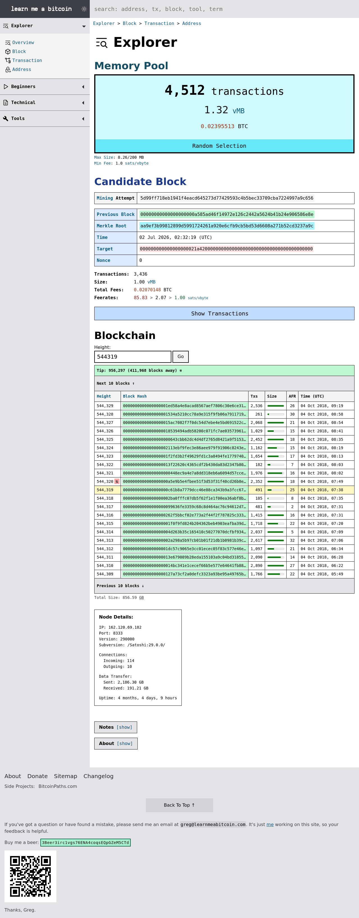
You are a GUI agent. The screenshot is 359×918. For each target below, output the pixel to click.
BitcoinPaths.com (57, 786)
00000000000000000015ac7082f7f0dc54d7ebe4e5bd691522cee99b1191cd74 (198, 422)
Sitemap (65, 776)
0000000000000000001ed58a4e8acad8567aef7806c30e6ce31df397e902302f (198, 405)
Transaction (159, 23)
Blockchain (125, 335)
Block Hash (135, 396)
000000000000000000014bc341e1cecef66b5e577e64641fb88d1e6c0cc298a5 (198, 565)
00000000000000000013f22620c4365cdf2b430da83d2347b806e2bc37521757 (198, 464)
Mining (105, 198)
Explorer (104, 23)
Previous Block (116, 214)
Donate (37, 776)
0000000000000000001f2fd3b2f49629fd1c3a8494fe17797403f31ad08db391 (198, 456)
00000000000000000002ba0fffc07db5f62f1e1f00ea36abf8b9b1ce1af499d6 (198, 498)
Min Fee (102, 163)
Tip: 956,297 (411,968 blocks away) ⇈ (139, 370)
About (12, 776)
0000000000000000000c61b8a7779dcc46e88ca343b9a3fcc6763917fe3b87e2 (198, 490)
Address (191, 23)
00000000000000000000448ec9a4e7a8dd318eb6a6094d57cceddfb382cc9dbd (198, 473)
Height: (102, 347)
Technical (23, 102)
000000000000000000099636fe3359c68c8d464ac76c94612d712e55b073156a (198, 506)
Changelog (99, 776)
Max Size (103, 157)
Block (129, 23)
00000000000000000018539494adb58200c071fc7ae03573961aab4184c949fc (198, 431)
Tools (18, 118)
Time (102, 237)
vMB (239, 111)
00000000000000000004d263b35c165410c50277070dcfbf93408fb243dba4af (198, 532)
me (269, 824)
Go (181, 356)
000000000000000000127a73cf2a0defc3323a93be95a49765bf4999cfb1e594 (198, 574)
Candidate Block (140, 181)
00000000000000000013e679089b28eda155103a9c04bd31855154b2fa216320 (198, 557)
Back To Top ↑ (179, 805)
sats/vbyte (137, 163)
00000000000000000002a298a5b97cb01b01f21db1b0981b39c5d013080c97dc (198, 540)
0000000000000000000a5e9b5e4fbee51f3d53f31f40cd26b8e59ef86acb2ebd (198, 481)
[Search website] (224, 9)
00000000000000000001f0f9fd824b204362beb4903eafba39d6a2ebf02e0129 (198, 523)
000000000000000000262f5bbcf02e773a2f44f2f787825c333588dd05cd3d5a (198, 515)
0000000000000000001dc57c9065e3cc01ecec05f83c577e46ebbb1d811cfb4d (198, 548)
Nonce (103, 260)
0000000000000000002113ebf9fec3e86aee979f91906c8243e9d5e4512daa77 (198, 448)
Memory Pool (131, 65)
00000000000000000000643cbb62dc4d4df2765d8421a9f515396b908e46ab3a (198, 439)
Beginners (23, 86)
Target (105, 249)
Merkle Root (111, 226)
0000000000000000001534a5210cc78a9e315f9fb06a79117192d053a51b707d (198, 414)
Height (104, 396)
